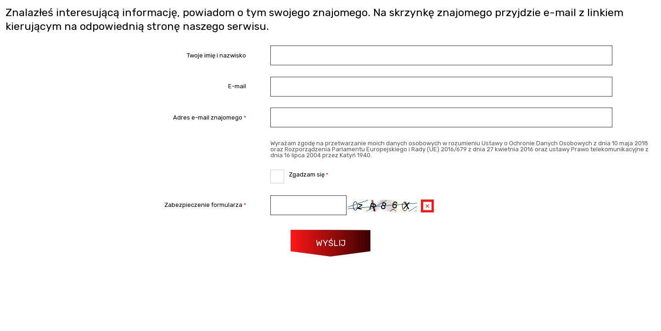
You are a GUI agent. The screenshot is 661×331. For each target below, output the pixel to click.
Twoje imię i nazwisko (216, 55)
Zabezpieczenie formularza (126, 205)
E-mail (237, 87)
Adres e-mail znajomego (126, 117)
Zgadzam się (299, 174)
